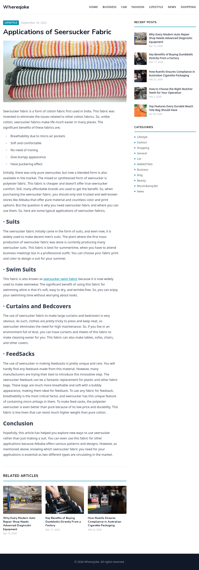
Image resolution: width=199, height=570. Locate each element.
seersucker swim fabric (60, 279)
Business (110, 7)
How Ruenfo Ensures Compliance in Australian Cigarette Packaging (104, 521)
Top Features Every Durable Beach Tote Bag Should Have (171, 108)
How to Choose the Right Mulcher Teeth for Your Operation (171, 90)
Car (124, 7)
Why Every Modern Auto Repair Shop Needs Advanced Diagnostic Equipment (19, 523)
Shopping (188, 7)
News (172, 7)
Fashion (138, 7)
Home (93, 7)
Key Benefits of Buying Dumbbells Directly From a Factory (63, 521)
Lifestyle (156, 7)
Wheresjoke (16, 7)
